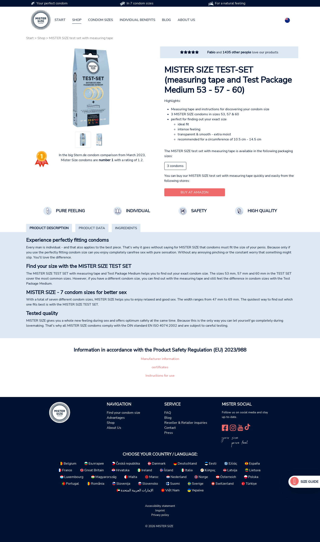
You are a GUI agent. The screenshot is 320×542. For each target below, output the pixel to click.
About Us (114, 427)
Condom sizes (100, 20)
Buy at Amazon (194, 192)
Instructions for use (160, 375)
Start (60, 20)
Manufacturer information (160, 359)
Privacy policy (160, 515)
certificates (160, 367)
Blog (166, 20)
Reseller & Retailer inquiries (185, 422)
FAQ (167, 412)
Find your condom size (123, 412)
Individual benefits (137, 20)
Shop (76, 20)
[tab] (49, 228)
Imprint (160, 510)
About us (186, 20)
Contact (170, 427)
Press (168, 432)
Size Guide (309, 481)
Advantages (116, 417)
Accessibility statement (160, 506)
